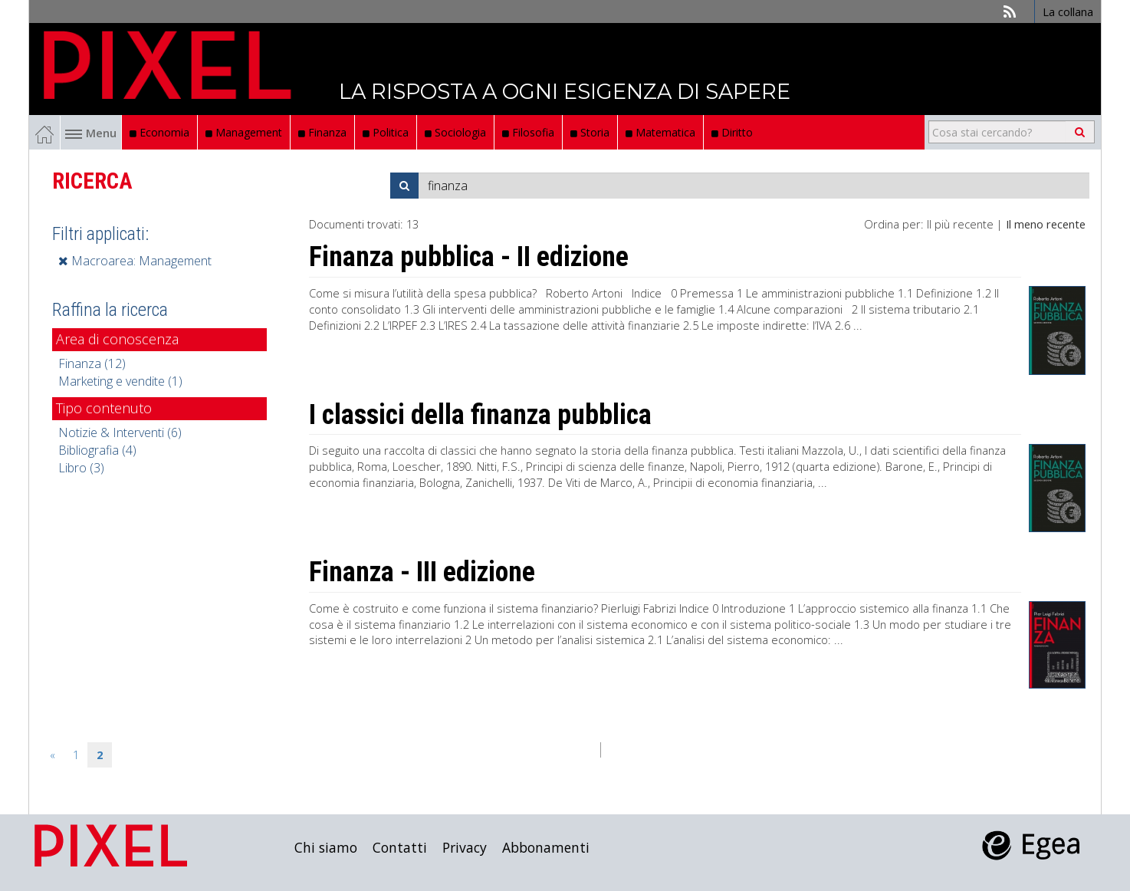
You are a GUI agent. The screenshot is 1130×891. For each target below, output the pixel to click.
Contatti (400, 847)
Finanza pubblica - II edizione (469, 257)
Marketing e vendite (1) (120, 381)
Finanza (322, 132)
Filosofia (528, 132)
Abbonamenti (546, 847)
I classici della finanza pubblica (480, 415)
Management (243, 132)
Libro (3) (81, 467)
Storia (589, 132)
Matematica (660, 132)
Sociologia (455, 132)
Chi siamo (325, 847)
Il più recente (960, 224)
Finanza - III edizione (422, 572)
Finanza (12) (92, 363)
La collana (1068, 11)
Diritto (732, 132)
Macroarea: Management (135, 260)
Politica (386, 132)
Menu (91, 132)
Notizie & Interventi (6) (120, 432)
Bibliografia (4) (97, 450)
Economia (159, 132)
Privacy (464, 847)
